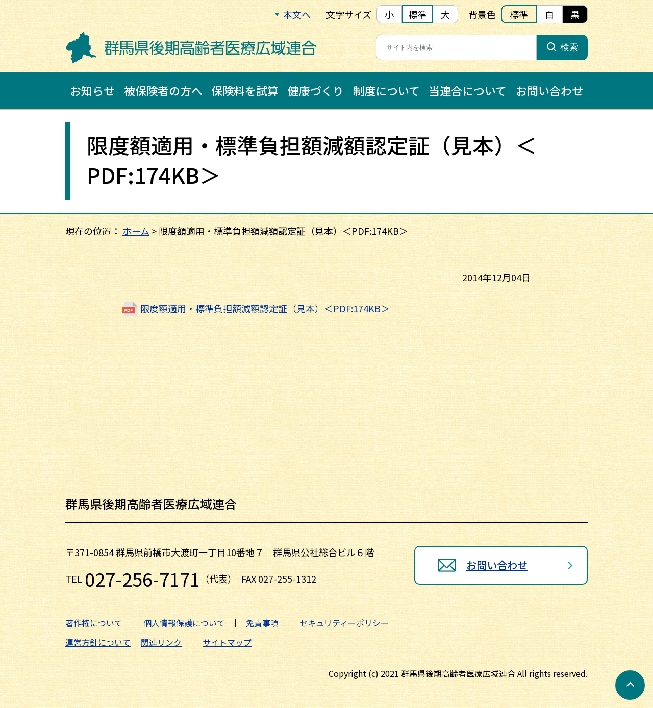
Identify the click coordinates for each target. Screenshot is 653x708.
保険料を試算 (245, 90)
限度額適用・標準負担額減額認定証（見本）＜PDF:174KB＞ (265, 308)
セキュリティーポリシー (344, 623)
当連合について (468, 90)
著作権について (93, 623)
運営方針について (98, 642)
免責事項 (262, 623)
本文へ (297, 14)
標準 (417, 14)
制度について (386, 90)
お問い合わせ (549, 90)
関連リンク (161, 642)
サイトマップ (227, 642)
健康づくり (316, 90)
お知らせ (92, 90)
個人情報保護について (184, 623)
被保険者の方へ (163, 90)
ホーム (135, 231)
